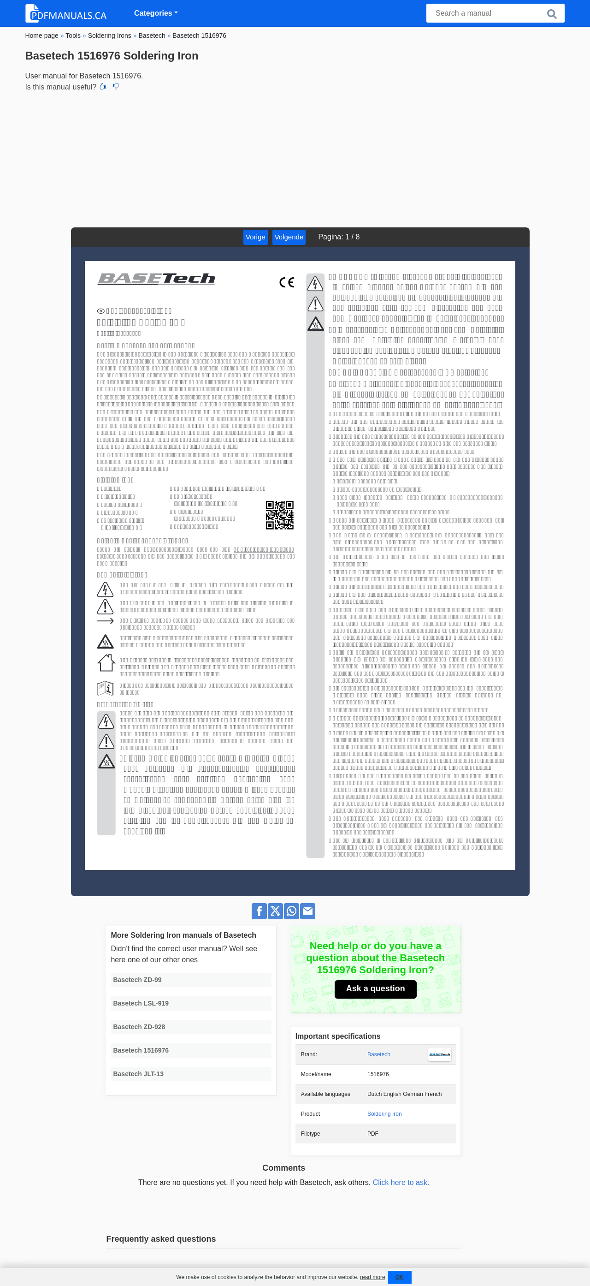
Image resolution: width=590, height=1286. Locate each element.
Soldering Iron (384, 1114)
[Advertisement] (295, 158)
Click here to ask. (401, 1182)
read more (372, 1277)
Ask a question (375, 988)
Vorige (256, 237)
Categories (153, 13)
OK (399, 1277)
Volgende (289, 237)
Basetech (378, 1054)
